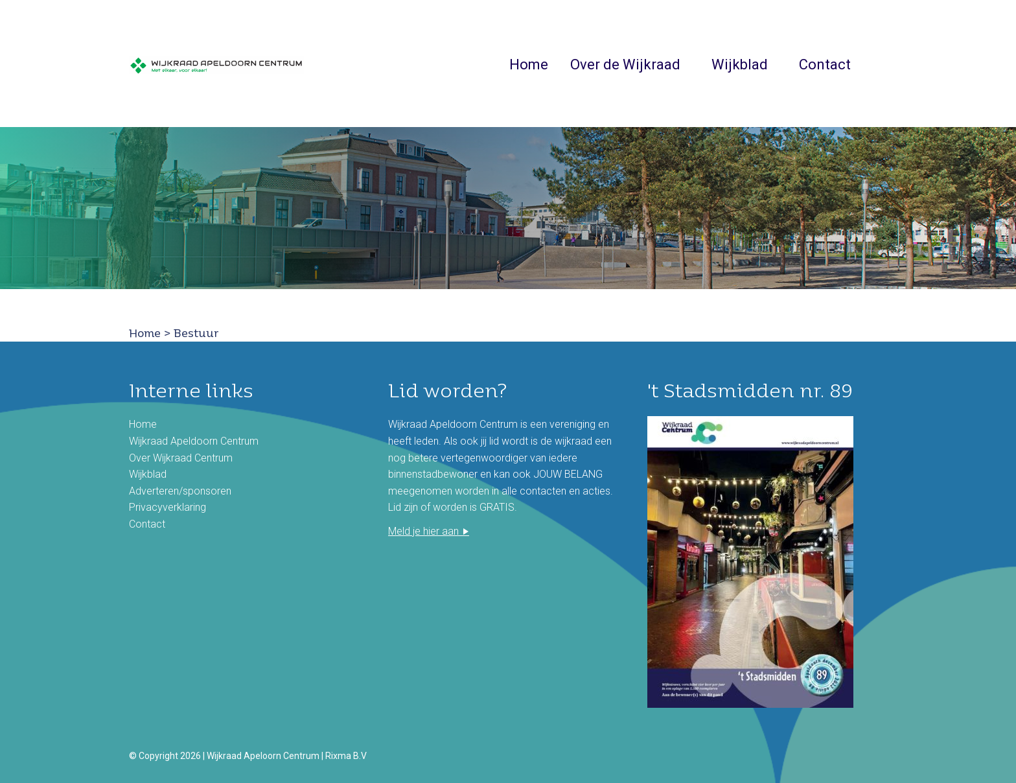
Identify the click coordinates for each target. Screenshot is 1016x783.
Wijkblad (739, 65)
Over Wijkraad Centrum (181, 458)
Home (528, 65)
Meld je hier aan (423, 531)
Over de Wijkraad (625, 65)
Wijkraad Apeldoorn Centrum (194, 441)
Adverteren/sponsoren (180, 491)
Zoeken (880, 63)
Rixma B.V (346, 756)
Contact (825, 65)
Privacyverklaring (167, 507)
